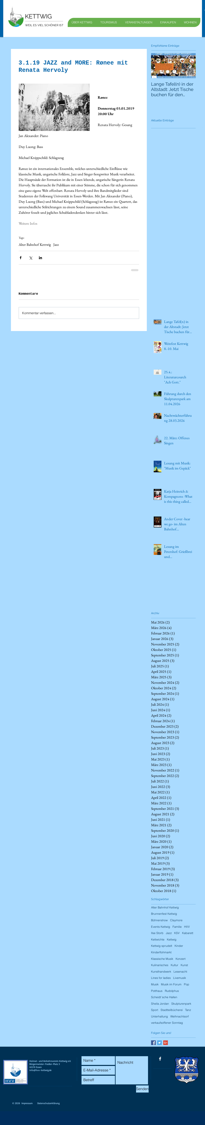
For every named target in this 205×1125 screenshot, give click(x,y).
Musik (155, 984)
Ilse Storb (157, 933)
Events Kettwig (160, 927)
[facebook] (160, 1058)
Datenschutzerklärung (48, 1103)
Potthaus (156, 991)
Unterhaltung (159, 1016)
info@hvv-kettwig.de (40, 1070)
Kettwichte (157, 939)
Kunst (184, 965)
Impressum (27, 1103)
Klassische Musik (162, 959)
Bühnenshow (159, 920)
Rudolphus (172, 991)
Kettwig (171, 939)
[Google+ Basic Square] (165, 1042)
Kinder (179, 946)
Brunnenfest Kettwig (164, 914)
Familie (177, 927)
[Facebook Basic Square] (153, 1042)
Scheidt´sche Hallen (164, 997)
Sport (154, 1010)
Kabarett (187, 933)
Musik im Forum (171, 984)
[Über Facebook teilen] (21, 258)
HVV (187, 927)
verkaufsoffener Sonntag (167, 1023)
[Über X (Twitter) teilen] (30, 258)
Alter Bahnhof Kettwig (35, 244)
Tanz (188, 1010)
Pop (186, 984)
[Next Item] (189, 66)
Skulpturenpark (181, 1003)
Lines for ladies (161, 978)
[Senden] (142, 1089)
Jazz (56, 244)
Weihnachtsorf (179, 1016)
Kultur (174, 965)
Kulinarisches (159, 965)
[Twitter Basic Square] (159, 1042)
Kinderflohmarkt (161, 952)
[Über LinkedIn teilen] (40, 258)
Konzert (181, 959)
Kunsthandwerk (161, 971)
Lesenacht (180, 971)
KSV (177, 933)
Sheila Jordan (160, 1003)
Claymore (176, 920)
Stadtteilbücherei (172, 1010)
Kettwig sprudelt (161, 946)
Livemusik (179, 978)
